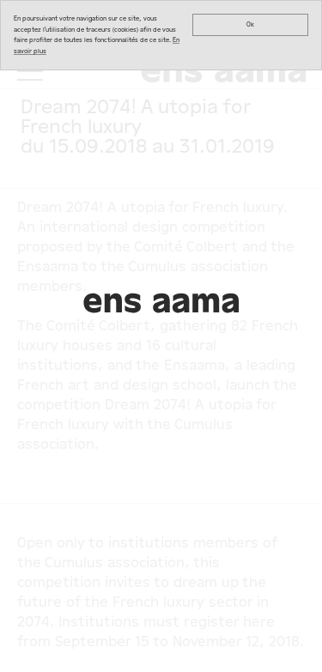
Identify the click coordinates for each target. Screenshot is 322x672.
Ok (250, 24)
